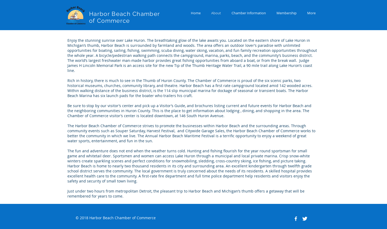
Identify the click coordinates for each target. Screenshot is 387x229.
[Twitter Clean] (305, 219)
